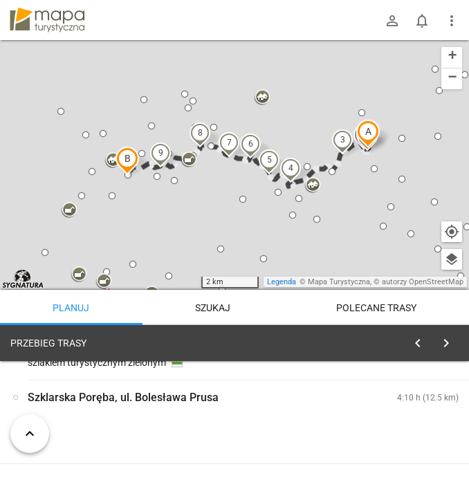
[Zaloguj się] (392, 21)
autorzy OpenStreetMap (422, 281)
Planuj (71, 307)
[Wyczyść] (450, 339)
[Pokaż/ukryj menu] (452, 21)
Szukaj (212, 307)
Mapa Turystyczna (339, 281)
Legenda (281, 281)
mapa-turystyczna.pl (47, 20)
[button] (368, 133)
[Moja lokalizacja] (451, 231)
